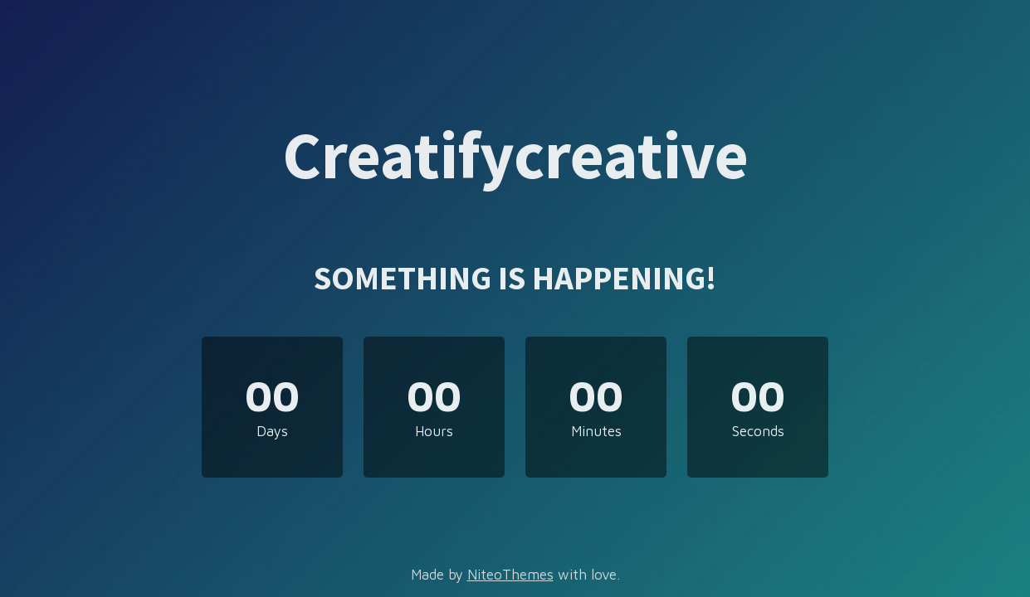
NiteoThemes (510, 574)
